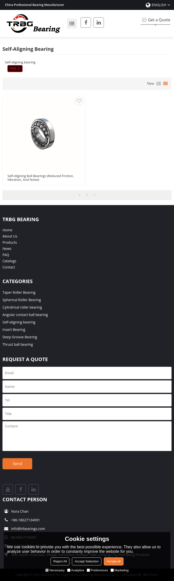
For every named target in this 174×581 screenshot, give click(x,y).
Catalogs (9, 261)
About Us (9, 236)
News (6, 248)
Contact (8, 267)
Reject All (60, 561)
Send (17, 463)
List (158, 83)
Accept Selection (87, 561)
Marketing (120, 570)
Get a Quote (159, 20)
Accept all (113, 561)
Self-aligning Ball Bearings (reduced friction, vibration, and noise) (40, 178)
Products (9, 242)
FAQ (5, 254)
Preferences (97, 570)
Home (7, 230)
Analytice (75, 570)
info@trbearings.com (28, 528)
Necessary (54, 570)
